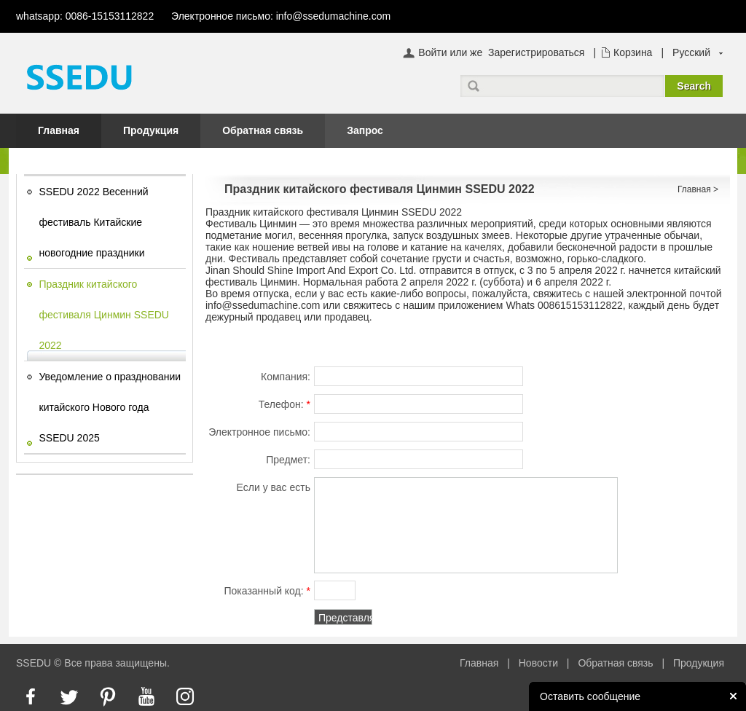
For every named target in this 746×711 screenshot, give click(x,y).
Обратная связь (262, 130)
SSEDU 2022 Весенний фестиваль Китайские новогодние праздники (94, 222)
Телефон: (284, 404)
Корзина (632, 52)
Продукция (150, 130)
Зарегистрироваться (536, 52)
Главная (58, 130)
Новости (538, 663)
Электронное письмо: (259, 434)
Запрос (365, 130)
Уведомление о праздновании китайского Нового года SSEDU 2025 (110, 407)
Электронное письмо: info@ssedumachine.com (280, 16)
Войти (432, 52)
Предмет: (288, 460)
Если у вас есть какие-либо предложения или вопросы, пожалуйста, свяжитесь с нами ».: (257, 490)
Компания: (285, 376)
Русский (691, 52)
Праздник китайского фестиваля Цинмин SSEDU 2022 (104, 314)
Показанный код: (267, 591)
